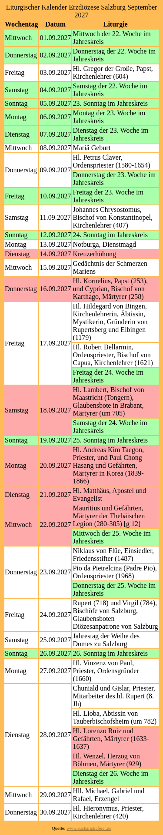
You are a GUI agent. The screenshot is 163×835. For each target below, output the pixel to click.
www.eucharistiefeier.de (89, 828)
